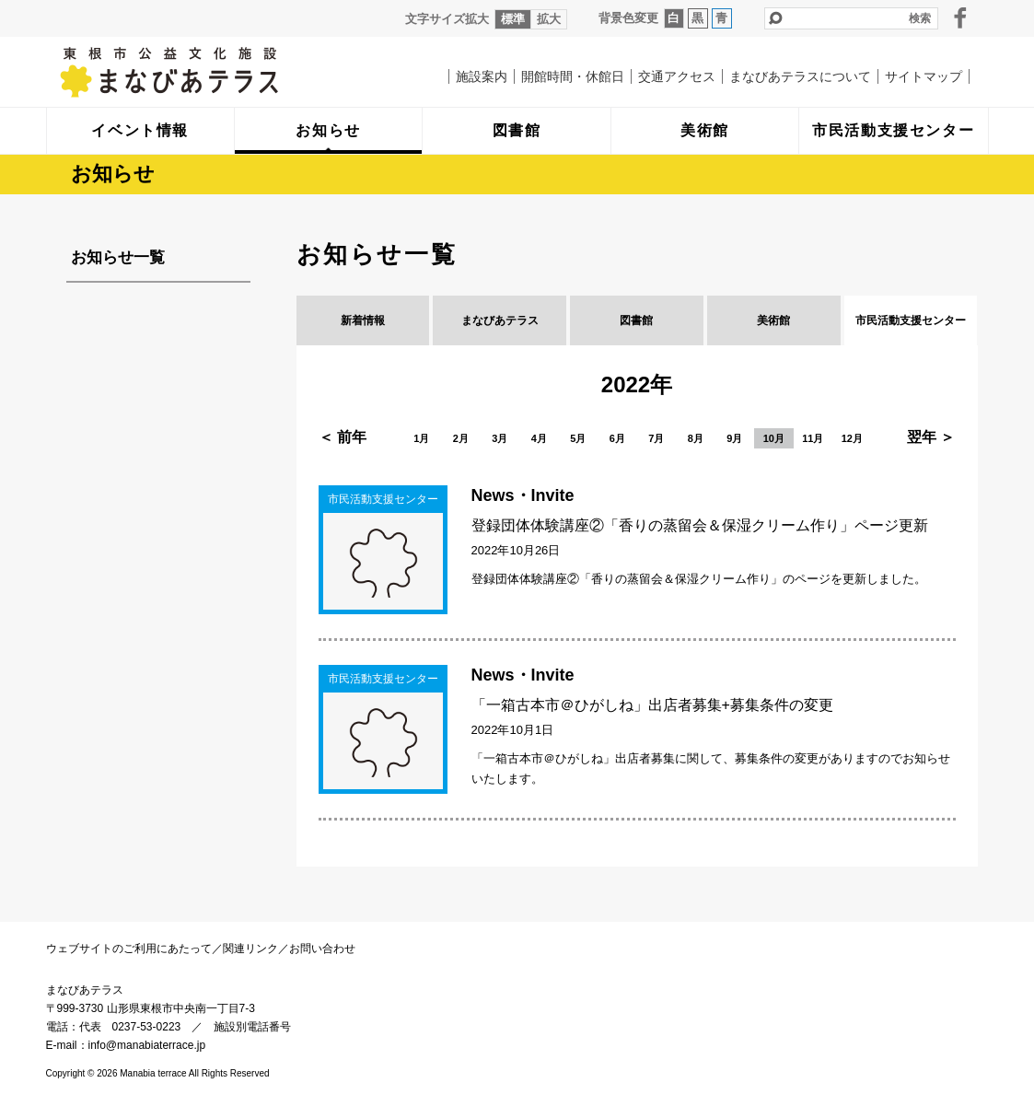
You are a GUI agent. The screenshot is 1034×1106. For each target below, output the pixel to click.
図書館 (636, 320)
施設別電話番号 (252, 1026)
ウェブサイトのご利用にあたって (129, 948)
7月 (656, 438)
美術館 (773, 320)
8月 (695, 438)
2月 (461, 438)
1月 (421, 438)
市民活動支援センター (910, 320)
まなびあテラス (207, 72)
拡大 (549, 19)
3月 (499, 438)
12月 (852, 438)
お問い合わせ (322, 948)
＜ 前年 (342, 437)
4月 (539, 438)
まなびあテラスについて (800, 76)
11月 (812, 438)
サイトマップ (923, 76)
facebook (960, 17)
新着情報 (363, 320)
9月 (734, 438)
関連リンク (250, 948)
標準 (513, 19)
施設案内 (481, 76)
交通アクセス (676, 76)
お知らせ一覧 (118, 257)
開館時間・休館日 (572, 76)
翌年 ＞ (931, 437)
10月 (773, 438)
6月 (617, 438)
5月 (578, 438)
